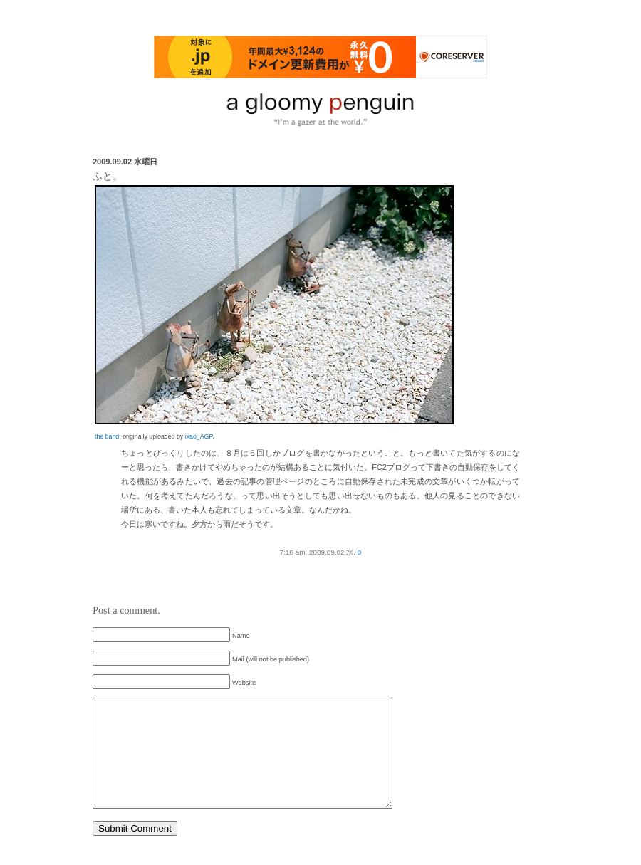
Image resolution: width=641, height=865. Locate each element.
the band (107, 436)
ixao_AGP (198, 436)
